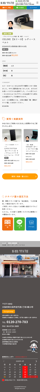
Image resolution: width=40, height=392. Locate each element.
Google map (8, 311)
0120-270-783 (17, 321)
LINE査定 (21, 7)
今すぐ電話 (7, 7)
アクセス (34, 7)
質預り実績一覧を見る (20, 176)
